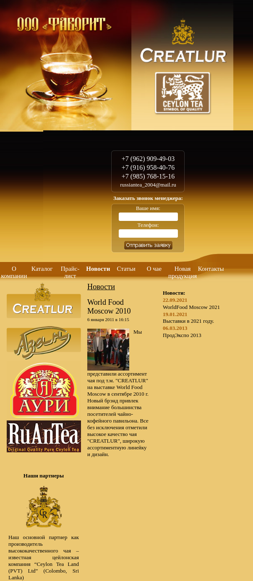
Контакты (211, 268)
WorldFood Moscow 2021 (191, 307)
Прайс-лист (70, 272)
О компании (14, 272)
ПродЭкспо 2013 (182, 335)
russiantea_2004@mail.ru (148, 185)
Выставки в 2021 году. (188, 321)
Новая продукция (182, 272)
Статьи (126, 268)
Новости (98, 268)
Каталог (42, 268)
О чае (154, 268)
